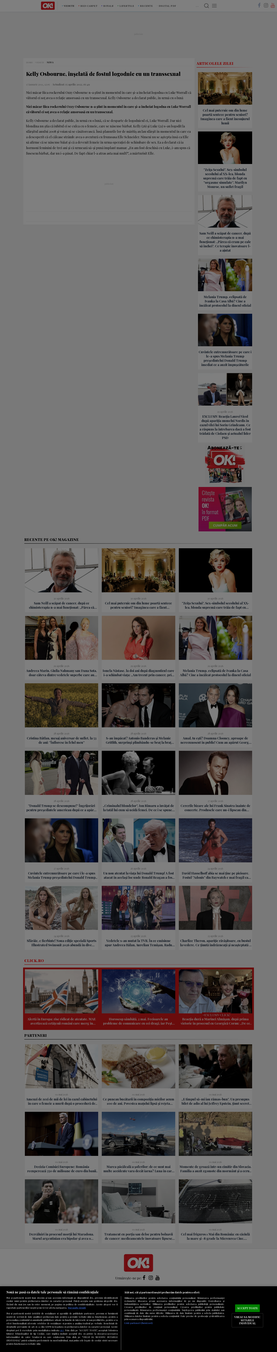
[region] (138, 1319)
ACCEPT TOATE (247, 1308)
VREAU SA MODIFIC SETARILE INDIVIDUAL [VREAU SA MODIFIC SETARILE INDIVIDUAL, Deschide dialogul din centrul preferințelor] (247, 1320)
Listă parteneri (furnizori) (138, 1322)
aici (62, 1330)
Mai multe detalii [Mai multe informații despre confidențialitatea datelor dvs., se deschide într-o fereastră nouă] (77, 1307)
